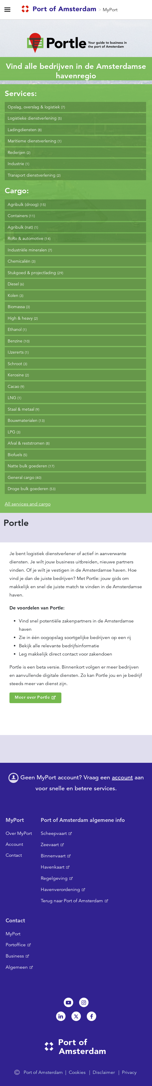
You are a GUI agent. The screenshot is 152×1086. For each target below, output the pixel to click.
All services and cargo (27, 504)
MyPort (110, 10)
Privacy (129, 1072)
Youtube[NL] (68, 1002)
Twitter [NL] (76, 1016)
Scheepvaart (54, 833)
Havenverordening (60, 889)
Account (14, 844)
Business (15, 956)
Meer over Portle (32, 697)
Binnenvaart (53, 856)
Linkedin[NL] (61, 1016)
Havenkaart (52, 867)
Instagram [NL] (84, 1002)
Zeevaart (50, 845)
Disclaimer (104, 1072)
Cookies (77, 1072)
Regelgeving (54, 878)
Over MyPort (19, 833)
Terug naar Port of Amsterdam (72, 901)
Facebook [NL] (91, 1016)
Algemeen (17, 967)
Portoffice (16, 945)
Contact (14, 855)
